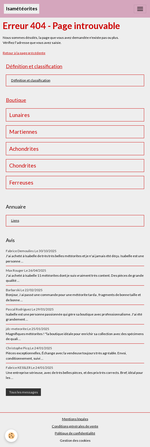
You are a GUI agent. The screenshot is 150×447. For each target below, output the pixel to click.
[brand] (21, 9)
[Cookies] (11, 435)
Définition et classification (30, 80)
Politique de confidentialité (75, 433)
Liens (15, 220)
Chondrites (22, 165)
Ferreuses (21, 182)
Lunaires (19, 115)
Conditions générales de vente (75, 426)
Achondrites (24, 148)
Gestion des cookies (75, 440)
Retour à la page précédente (24, 53)
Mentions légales (75, 419)
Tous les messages (23, 392)
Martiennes (23, 131)
